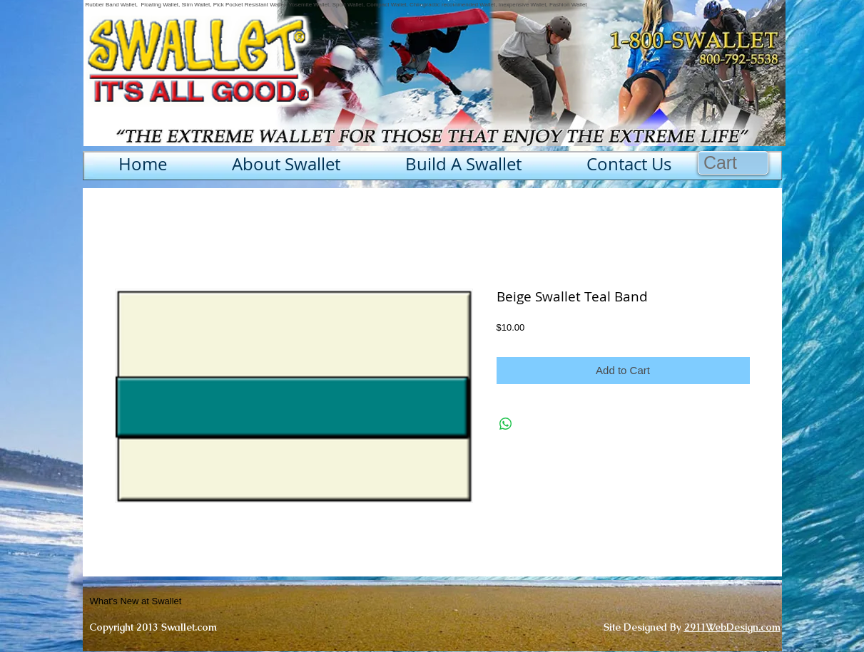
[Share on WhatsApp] (505, 424)
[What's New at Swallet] (171, 601)
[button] (733, 162)
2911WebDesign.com (732, 627)
